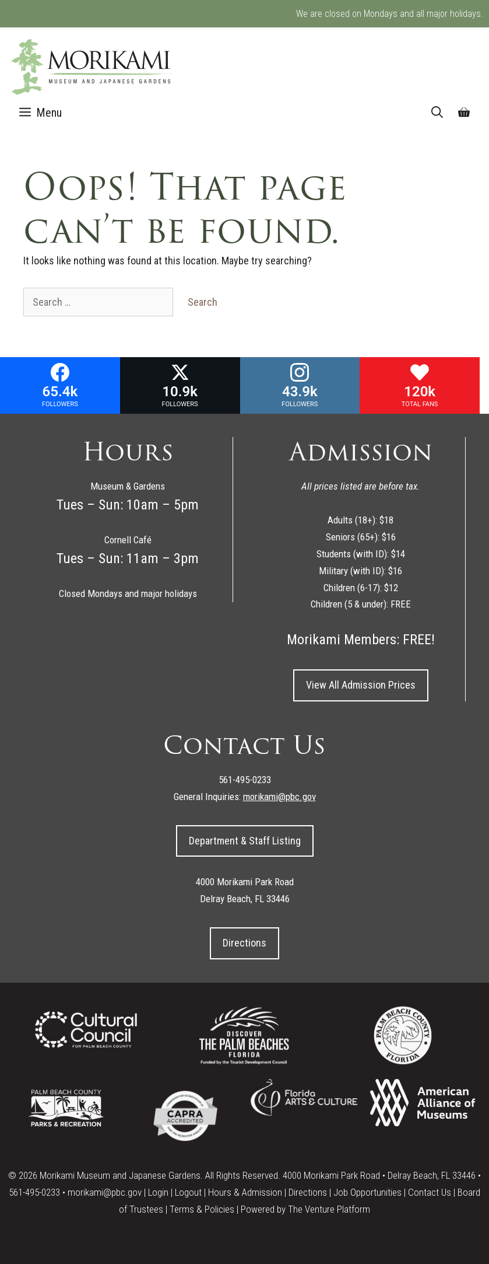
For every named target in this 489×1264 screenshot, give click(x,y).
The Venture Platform (329, 1209)
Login (158, 1192)
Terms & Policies (202, 1209)
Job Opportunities (367, 1192)
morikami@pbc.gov (105, 1192)
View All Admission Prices (361, 685)
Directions (244, 943)
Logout (188, 1192)
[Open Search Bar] (437, 112)
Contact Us (429, 1192)
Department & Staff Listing (245, 840)
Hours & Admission (245, 1192)
